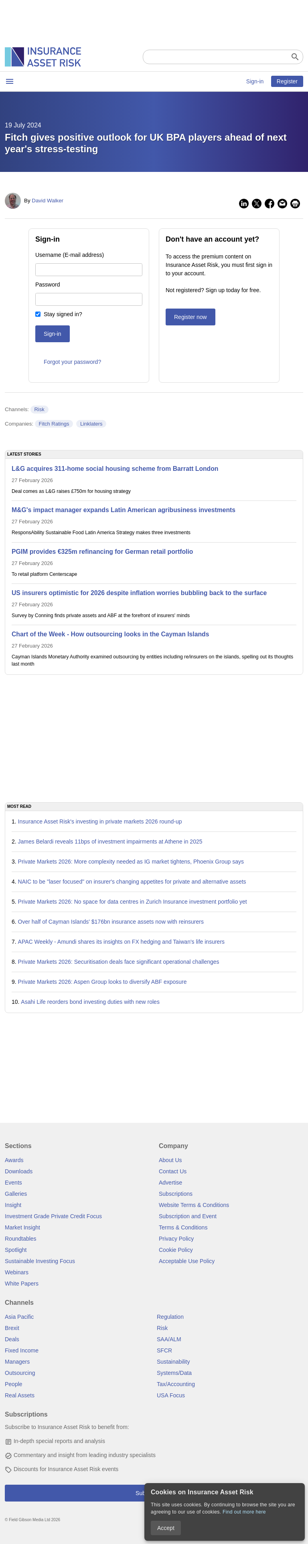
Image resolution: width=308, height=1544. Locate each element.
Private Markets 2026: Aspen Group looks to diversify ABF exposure (102, 982)
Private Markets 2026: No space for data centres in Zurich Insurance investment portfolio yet (132, 901)
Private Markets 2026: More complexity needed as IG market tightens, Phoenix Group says (131, 861)
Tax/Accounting (176, 1384)
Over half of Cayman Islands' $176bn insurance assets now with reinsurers (111, 921)
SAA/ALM (169, 1339)
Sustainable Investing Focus (40, 1261)
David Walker (47, 201)
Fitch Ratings (54, 424)
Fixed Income (21, 1350)
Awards (14, 1160)
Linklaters (91, 424)
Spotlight (15, 1250)
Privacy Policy (176, 1238)
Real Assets (19, 1395)
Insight (13, 1205)
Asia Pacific (19, 1317)
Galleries (16, 1194)
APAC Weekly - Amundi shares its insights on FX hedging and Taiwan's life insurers (121, 942)
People (13, 1384)
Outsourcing (20, 1373)
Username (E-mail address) (69, 255)
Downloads (18, 1171)
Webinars (16, 1272)
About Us (170, 1160)
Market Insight (22, 1227)
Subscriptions (175, 1194)
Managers (17, 1361)
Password (47, 284)
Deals (12, 1339)
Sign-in (255, 81)
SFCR (164, 1350)
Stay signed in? (63, 314)
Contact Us (172, 1171)
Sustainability (173, 1361)
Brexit (12, 1328)
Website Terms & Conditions (194, 1205)
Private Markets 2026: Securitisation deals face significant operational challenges (118, 962)
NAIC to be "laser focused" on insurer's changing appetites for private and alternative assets (132, 881)
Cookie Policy (176, 1250)
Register (287, 81)
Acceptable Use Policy (187, 1261)
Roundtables (20, 1238)
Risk (39, 409)
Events (13, 1182)
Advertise (170, 1182)
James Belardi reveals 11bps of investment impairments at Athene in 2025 (110, 841)
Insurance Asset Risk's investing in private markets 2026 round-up (100, 821)
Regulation (170, 1317)
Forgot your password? (72, 362)
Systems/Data (174, 1373)
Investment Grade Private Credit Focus (53, 1216)
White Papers (21, 1283)
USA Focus (171, 1395)
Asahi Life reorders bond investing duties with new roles (90, 1002)
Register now (190, 317)
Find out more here (244, 1512)
